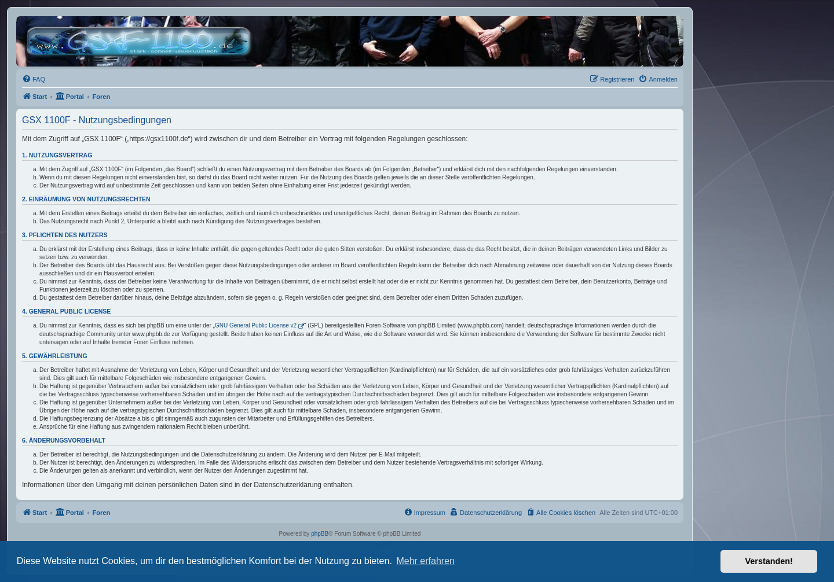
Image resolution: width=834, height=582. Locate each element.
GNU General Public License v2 (256, 325)
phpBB (319, 534)
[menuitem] (33, 79)
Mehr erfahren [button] (425, 561)
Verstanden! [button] (769, 561)
